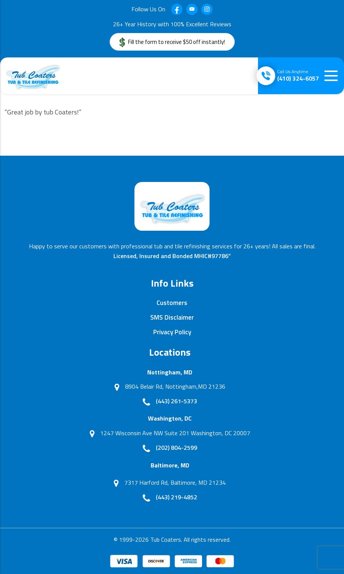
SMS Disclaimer (172, 317)
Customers (172, 303)
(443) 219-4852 (176, 497)
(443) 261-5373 (176, 401)
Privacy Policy (172, 332)
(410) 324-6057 (298, 75)
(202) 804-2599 (176, 447)
